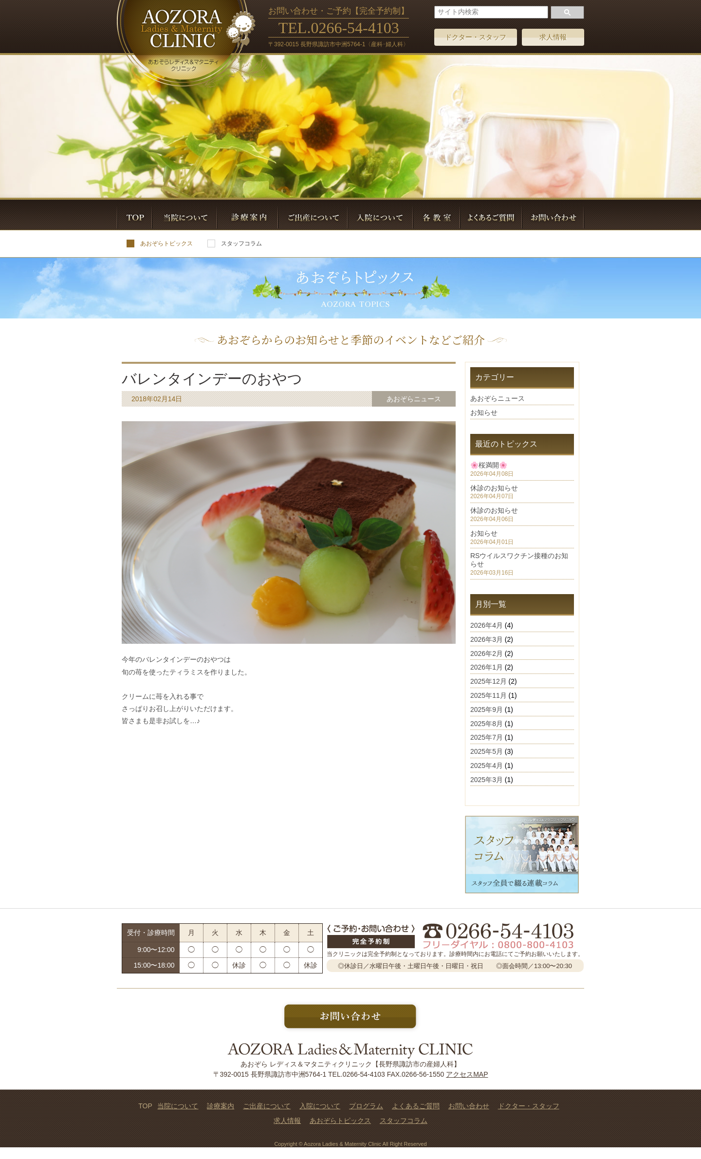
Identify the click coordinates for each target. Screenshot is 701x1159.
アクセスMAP (467, 1074)
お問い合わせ (468, 1106)
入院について (319, 1106)
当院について (177, 1106)
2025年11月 (488, 695)
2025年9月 (486, 709)
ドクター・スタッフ (475, 37)
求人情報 (553, 37)
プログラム (366, 1106)
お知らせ (484, 412)
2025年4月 (486, 765)
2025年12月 (488, 681)
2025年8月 (486, 724)
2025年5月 (486, 751)
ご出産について (267, 1106)
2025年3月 (486, 780)
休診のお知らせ (494, 488)
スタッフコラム (234, 243)
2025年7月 (486, 737)
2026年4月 (486, 625)
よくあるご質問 (416, 1106)
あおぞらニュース (497, 398)
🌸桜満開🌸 (488, 465)
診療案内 (220, 1106)
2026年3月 (486, 639)
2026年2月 (486, 653)
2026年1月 (486, 667)
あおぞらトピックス (160, 243)
